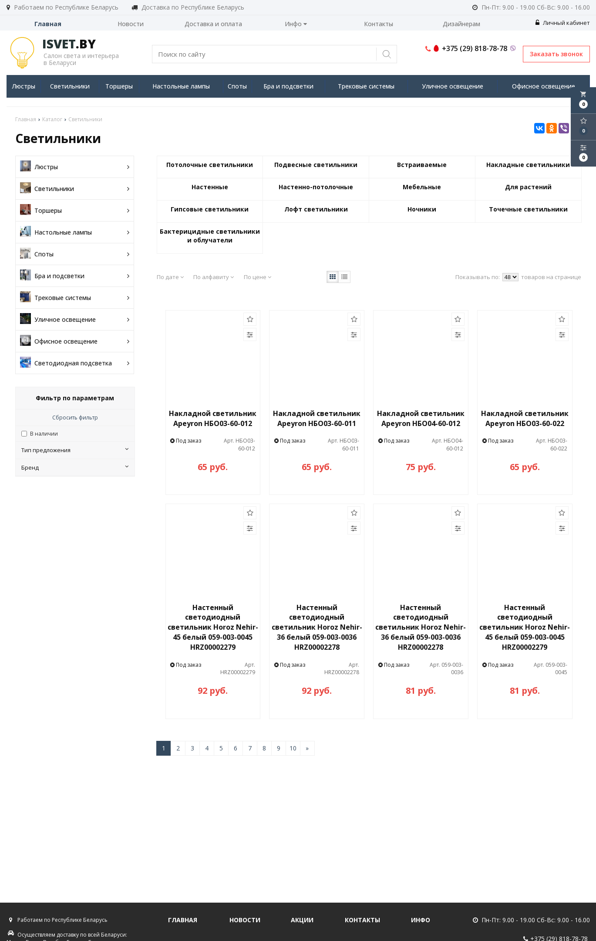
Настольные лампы (181, 86)
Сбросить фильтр (75, 417)
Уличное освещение (452, 86)
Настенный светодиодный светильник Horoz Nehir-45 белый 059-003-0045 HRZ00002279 (213, 627)
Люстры (23, 86)
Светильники (70, 86)
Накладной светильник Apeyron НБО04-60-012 (421, 418)
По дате (170, 277)
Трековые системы (366, 86)
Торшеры (119, 86)
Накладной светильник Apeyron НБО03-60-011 (316, 418)
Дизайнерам (461, 24)
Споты (237, 86)
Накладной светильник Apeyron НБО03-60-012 (212, 418)
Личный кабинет (562, 23)
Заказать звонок (556, 54)
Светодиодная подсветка (74, 363)
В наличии (44, 433)
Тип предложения (74, 450)
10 (293, 748)
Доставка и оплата (213, 24)
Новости (131, 24)
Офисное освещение (543, 86)
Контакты (378, 24)
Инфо (296, 24)
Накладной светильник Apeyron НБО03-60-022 (525, 418)
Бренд (74, 467)
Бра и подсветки (288, 86)
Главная (47, 24)
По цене (257, 277)
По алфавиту (213, 277)
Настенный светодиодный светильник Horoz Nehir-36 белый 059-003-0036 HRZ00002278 (317, 627)
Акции (302, 920)
